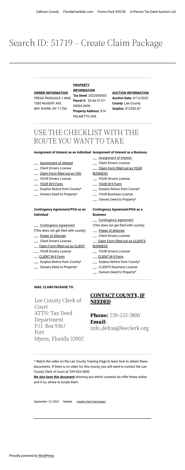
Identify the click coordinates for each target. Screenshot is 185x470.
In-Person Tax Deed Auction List (153, 12)
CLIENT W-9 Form (52, 256)
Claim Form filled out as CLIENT (62, 246)
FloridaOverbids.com (78, 12)
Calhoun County (47, 12)
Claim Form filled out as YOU (60, 173)
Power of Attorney (53, 236)
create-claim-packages (91, 401)
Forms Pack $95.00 (112, 12)
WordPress (46, 456)
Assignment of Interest (56, 163)
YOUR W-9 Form (51, 184)
